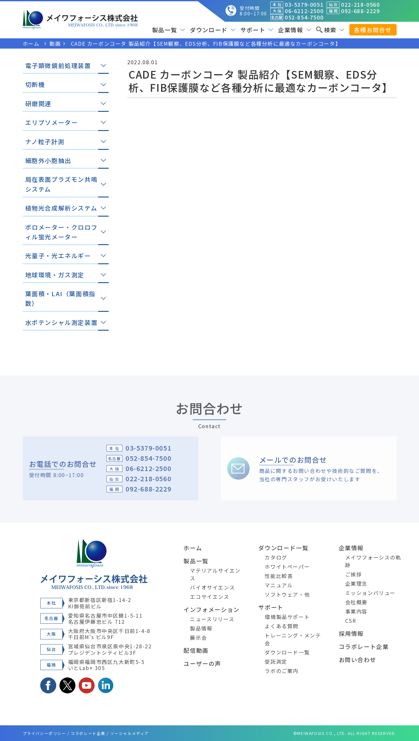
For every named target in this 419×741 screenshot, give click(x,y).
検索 (330, 30)
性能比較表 (279, 576)
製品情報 (201, 628)
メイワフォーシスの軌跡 (373, 561)
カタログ (276, 557)
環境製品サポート (287, 617)
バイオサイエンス (212, 587)
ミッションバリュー (370, 593)
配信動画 (195, 650)
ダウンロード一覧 (283, 548)
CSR (350, 620)
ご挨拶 (353, 574)
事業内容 (356, 611)
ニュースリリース (212, 619)
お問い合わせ (357, 659)
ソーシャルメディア (129, 733)
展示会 (198, 637)
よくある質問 (282, 626)
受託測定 (276, 661)
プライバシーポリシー (44, 733)
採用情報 (351, 633)
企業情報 (294, 30)
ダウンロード (213, 30)
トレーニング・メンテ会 (293, 639)
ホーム (192, 548)
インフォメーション (211, 609)
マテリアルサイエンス (215, 574)
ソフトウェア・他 (287, 594)
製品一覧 (168, 30)
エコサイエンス (209, 596)
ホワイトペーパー (287, 566)
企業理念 (356, 583)
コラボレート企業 (364, 646)
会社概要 (356, 602)
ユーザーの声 (202, 663)
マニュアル (279, 585)
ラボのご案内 (282, 671)
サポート (256, 30)
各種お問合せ (373, 30)
